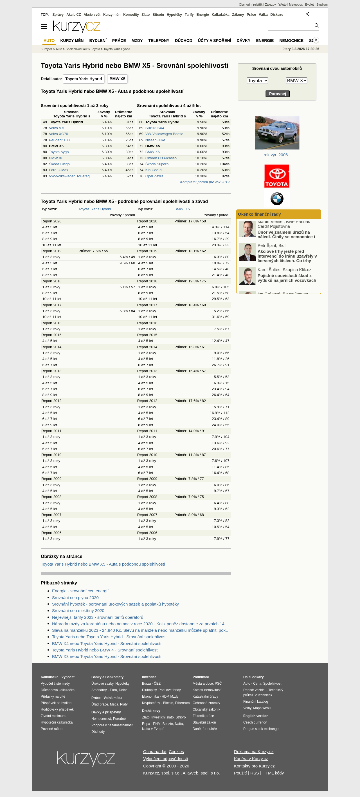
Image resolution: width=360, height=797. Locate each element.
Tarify (189, 15)
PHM (157, 724)
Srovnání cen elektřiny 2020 (78, 610)
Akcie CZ (73, 15)
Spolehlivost (272, 684)
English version (255, 716)
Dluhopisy (149, 690)
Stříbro (181, 717)
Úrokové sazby (102, 684)
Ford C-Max (58, 170)
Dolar (123, 690)
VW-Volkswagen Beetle (164, 134)
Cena (257, 684)
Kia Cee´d (153, 170)
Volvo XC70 (58, 134)
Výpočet (68, 677)
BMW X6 (56, 158)
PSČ (218, 684)
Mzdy (137, 40)
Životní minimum (53, 716)
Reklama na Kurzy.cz (254, 751)
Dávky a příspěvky (106, 712)
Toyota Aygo (59, 152)
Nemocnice (291, 40)
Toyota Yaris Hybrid (83, 79)
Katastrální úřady (205, 696)
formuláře (209, 729)
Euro (113, 690)
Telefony (159, 40)
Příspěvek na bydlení (56, 703)
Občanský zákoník (206, 709)
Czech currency (255, 722)
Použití (240, 773)
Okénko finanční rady (259, 214)
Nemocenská (101, 719)
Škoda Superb (156, 164)
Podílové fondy (169, 690)
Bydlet (309, 4)
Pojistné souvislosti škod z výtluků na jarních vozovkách (287, 280)
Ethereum (182, 703)
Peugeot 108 (59, 140)
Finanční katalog (255, 702)
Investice (149, 677)
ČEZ (157, 684)
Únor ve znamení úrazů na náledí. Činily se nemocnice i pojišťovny (286, 239)
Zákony (238, 15)
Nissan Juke (155, 140)
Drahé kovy (151, 711)
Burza (146, 684)
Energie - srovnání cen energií (80, 590)
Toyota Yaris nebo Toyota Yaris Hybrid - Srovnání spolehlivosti (110, 636)
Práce (251, 15)
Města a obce (203, 684)
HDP (165, 696)
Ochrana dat (154, 751)
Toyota (83, 209)
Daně (197, 729)
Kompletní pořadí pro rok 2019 (205, 182)
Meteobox (296, 4)
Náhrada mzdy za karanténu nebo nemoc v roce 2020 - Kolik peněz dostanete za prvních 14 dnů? (141, 623)
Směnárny (99, 690)
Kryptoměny (151, 703)
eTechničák (263, 695)
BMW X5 (117, 79)
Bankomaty (114, 677)
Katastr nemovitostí (207, 690)
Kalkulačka (221, 15)
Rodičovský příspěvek (57, 709)
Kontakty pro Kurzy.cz (254, 765)
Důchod (183, 40)
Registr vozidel (254, 690)
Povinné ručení (52, 729)
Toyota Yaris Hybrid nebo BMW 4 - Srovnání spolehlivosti (105, 650)
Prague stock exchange (260, 729)
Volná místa (113, 698)
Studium (322, 4)
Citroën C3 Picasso (161, 158)
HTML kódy (273, 773)
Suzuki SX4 (154, 128)
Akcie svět (92, 15)
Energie (203, 15)
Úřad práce (99, 704)
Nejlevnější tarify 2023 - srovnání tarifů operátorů (97, 617)
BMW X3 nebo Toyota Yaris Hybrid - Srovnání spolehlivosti (106, 656)
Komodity (131, 15)
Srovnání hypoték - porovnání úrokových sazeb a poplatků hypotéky (115, 604)
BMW (178, 209)
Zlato (146, 15)
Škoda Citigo (59, 164)
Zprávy (58, 15)
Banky (96, 677)
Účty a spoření (214, 40)
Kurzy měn (111, 15)
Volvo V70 (57, 128)
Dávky (243, 40)
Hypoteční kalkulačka (57, 722)
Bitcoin (158, 15)
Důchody (98, 732)
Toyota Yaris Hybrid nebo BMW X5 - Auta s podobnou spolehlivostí (103, 564)
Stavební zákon (204, 722)
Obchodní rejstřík (251, 4)
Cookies (176, 751)
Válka (263, 15)
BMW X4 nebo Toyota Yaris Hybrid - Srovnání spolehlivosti (106, 643)
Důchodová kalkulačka (58, 690)
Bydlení (97, 40)
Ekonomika (150, 696)
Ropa (146, 724)
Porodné (119, 719)
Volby (247, 708)
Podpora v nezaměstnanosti (112, 725)
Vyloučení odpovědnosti (165, 758)
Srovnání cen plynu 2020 (75, 597)
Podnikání (201, 677)
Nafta (179, 724)
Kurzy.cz (46, 49)
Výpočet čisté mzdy (55, 684)
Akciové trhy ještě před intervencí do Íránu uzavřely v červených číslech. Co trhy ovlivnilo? (287, 260)
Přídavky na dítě (53, 696)
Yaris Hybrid (101, 209)
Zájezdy (270, 4)
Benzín (168, 724)
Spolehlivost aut (76, 49)
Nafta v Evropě (153, 729)
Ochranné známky (206, 703)
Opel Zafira (154, 176)
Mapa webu (262, 708)
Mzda (114, 704)
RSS (254, 773)
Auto (59, 49)
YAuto (282, 4)
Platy (124, 704)
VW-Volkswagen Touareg (69, 176)
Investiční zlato (162, 717)
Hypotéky (174, 15)
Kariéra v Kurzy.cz (251, 758)
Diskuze (277, 15)
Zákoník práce (203, 716)
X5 (187, 209)
